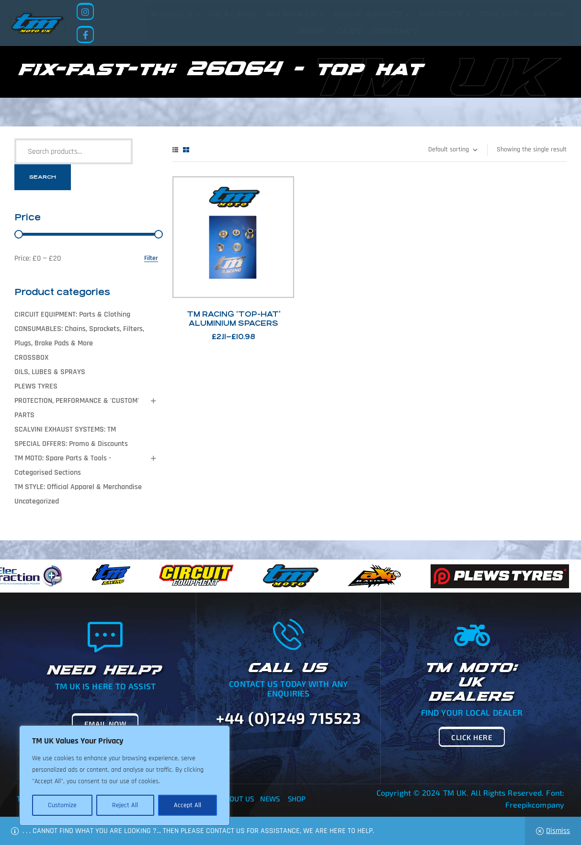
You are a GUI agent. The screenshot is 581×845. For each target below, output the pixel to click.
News (270, 798)
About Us (237, 798)
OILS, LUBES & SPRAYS (49, 372)
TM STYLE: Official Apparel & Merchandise (78, 487)
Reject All (125, 805)
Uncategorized (36, 501)
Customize (62, 805)
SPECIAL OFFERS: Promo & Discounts (71, 444)
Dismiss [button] (558, 831)
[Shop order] (452, 150)
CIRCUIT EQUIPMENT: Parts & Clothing (72, 314)
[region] (124, 775)
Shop (297, 798)
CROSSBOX (31, 358)
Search (42, 177)
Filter (151, 258)
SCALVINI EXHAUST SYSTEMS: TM (65, 429)
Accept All (187, 805)
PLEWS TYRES (35, 386)
